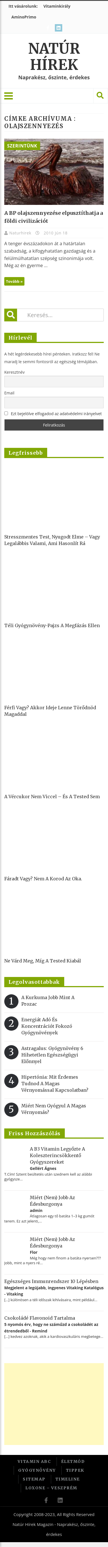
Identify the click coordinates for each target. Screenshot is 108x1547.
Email (9, 393)
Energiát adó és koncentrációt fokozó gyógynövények (46, 1026)
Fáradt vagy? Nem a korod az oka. (43, 878)
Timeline (67, 1479)
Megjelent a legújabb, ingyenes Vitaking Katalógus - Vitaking (54, 1291)
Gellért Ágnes (43, 1168)
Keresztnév (14, 372)
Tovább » (14, 281)
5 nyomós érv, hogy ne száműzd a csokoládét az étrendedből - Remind (51, 1327)
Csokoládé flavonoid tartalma (39, 1318)
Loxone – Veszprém (51, 1487)
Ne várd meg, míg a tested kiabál (42, 961)
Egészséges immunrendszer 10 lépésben (51, 1281)
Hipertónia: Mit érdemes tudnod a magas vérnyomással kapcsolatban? (54, 1083)
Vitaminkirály (56, 6)
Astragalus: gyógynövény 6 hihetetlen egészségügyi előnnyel (52, 1054)
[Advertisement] (53, 1404)
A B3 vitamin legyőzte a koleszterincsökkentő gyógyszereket (57, 1155)
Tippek (75, 1470)
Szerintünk (22, 146)
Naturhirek (21, 233)
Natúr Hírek (54, 57)
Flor (34, 1252)
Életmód (73, 1461)
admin (36, 1210)
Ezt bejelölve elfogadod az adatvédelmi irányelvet (56, 413)
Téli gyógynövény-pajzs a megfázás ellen (52, 625)
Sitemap (34, 1479)
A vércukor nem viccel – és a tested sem (52, 796)
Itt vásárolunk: (23, 6)
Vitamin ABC (34, 1461)
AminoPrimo (23, 17)
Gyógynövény (37, 1470)
